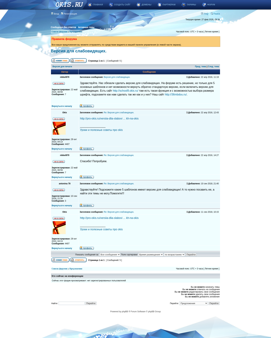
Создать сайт (122, 4)
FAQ (204, 13)
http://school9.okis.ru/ (125, 90)
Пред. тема (200, 66)
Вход (55, 13)
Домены (146, 4)
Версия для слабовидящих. (78, 51)
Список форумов (59, 31)
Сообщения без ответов (63, 27)
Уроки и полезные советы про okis (101, 129)
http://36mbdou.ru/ (176, 94)
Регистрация (69, 13)
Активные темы (86, 27)
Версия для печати (62, 66)
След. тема (213, 66)
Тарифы (191, 4)
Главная (98, 4)
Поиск (215, 13)
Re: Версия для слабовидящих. (119, 112)
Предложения (75, 31)
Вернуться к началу (62, 106)
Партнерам (169, 4)
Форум (211, 4)
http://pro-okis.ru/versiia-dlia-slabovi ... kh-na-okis (109, 118)
